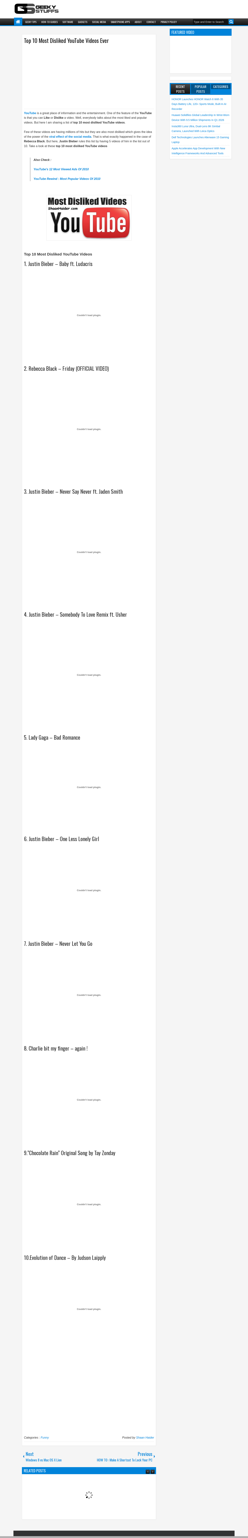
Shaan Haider (145, 1437)
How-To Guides (49, 22)
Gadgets (82, 22)
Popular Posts (200, 89)
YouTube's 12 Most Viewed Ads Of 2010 (61, 169)
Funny (45, 1437)
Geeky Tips (30, 22)
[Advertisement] (85, 76)
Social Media (99, 22)
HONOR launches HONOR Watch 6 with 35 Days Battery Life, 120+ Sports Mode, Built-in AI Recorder (199, 104)
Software (67, 22)
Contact (151, 22)
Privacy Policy (169, 22)
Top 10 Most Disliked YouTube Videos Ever (66, 40)
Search (231, 21)
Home (18, 21)
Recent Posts (180, 89)
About (138, 22)
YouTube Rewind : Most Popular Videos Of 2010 (67, 178)
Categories (220, 86)
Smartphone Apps (120, 22)
